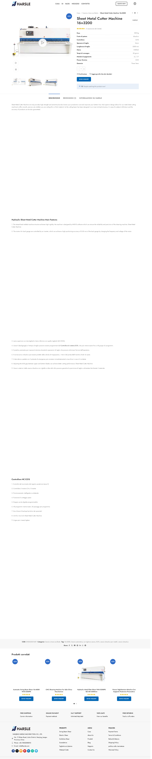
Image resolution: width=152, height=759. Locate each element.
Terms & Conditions (114, 731)
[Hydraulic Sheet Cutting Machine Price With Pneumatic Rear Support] (124, 668)
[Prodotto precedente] (132, 13)
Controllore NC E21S (21, 346)
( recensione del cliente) (93, 29)
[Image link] (21, 724)
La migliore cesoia (89, 637)
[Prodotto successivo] (137, 13)
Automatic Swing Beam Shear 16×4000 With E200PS (26, 661)
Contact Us (91, 745)
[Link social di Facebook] (69, 641)
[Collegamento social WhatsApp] (82, 641)
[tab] (54, 97)
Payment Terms (113, 727)
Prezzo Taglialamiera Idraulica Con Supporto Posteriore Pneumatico (124, 686)
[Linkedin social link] (80, 641)
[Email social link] (74, 641)
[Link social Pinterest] (77, 641)
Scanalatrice (63, 738)
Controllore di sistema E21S (69, 253)
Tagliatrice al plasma (65, 742)
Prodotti (62, 724)
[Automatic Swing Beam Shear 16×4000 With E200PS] (26, 656)
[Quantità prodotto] (81, 69)
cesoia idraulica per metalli (108, 637)
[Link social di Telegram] (85, 641)
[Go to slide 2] (76, 699)
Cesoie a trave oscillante (90, 13)
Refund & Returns (113, 735)
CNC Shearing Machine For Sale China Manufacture (59, 686)
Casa (78, 13)
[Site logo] (21, 3)
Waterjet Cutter (64, 745)
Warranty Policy (113, 745)
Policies (111, 724)
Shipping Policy (113, 738)
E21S (97, 637)
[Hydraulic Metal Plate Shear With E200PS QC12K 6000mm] (91, 668)
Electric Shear (63, 731)
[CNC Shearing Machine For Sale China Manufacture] (59, 668)
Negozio (90, 742)
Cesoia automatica (77, 637)
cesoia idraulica (123, 637)
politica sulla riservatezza (116, 742)
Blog (89, 738)
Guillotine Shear (64, 735)
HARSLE (135, 20)
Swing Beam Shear (65, 727)
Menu (90, 724)
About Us (90, 731)
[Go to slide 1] (74, 699)
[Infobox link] (23, 711)
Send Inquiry (84, 79)
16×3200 (67, 637)
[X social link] (72, 641)
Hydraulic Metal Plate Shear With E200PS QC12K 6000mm (91, 686)
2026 (73, 756)
